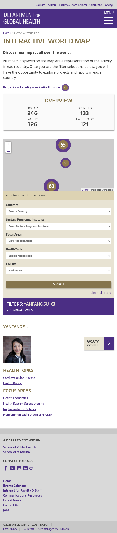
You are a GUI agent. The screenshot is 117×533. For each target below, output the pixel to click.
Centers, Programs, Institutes (25, 219)
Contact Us (95, 5)
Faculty (11, 264)
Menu (109, 13)
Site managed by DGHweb (53, 529)
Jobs (6, 510)
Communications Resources (22, 495)
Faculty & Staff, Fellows (73, 5)
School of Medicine (16, 452)
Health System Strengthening (23, 403)
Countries (12, 205)
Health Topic (14, 249)
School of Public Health (19, 447)
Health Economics (15, 398)
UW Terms (28, 529)
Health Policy (12, 383)
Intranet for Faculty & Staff (22, 490)
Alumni (52, 5)
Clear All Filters (101, 293)
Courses (40, 5)
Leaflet (85, 189)
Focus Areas (14, 234)
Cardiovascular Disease (19, 377)
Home (7, 33)
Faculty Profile (93, 343)
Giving (109, 5)
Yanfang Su (40, 303)
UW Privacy (10, 529)
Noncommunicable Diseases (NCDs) (27, 414)
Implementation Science (19, 409)
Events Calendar (14, 485)
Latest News (12, 500)
